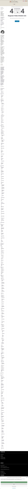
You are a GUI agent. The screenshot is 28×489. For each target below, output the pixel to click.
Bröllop (2, 296)
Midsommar (2, 115)
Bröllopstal (3, 301)
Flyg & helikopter (3, 428)
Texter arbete (2, 220)
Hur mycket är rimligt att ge (2, 228)
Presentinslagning (2, 238)
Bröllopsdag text (2, 174)
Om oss (2, 455)
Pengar (2, 391)
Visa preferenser (14, 486)
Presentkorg (2, 410)
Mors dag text (2, 211)
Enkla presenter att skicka (2, 378)
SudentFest (3, 333)
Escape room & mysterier (3, 425)
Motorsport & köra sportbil (3, 437)
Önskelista (2, 270)
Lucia (2, 114)
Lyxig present (2, 389)
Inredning (2, 131)
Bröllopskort (2, 176)
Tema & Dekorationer (3, 290)
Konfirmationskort (2, 203)
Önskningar (2, 243)
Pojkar (1, 271)
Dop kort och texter (3, 316)
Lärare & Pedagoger (3, 343)
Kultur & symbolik (2, 231)
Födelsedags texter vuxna (3, 188)
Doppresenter (3, 319)
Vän (1, 263)
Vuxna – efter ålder (2, 264)
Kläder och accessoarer (2, 133)
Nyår (1, 117)
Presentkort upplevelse (3, 440)
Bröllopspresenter (3, 299)
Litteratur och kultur (2, 143)
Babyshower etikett (3, 280)
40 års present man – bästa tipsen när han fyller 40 (2, 83)
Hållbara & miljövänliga (2, 384)
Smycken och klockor (3, 135)
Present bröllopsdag (3, 313)
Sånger (2, 98)
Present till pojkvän (2, 20)
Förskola (2, 325)
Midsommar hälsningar (2, 209)
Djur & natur (3, 423)
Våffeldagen (2, 122)
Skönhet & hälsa (2, 151)
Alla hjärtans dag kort (2, 167)
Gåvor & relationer (2, 225)
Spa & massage (2, 445)
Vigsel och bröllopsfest (3, 306)
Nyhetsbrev (2, 454)
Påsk (1, 118)
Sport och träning (2, 156)
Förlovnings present (3, 349)
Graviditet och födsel (2, 353)
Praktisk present (2, 395)
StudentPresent (3, 331)
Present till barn (2, 23)
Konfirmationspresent (3, 357)
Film (1, 129)
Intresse (1, 125)
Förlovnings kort (2, 200)
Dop (1, 315)
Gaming (2, 130)
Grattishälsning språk (3, 193)
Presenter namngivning (3, 363)
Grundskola (3, 326)
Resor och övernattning (3, 443)
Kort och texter (2, 165)
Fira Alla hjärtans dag (3, 103)
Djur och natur (2, 126)
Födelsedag (2, 346)
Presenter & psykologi (2, 233)
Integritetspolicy (3, 458)
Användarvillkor (3, 457)
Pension (2, 366)
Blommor (2, 376)
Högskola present (3, 340)
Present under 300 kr (2, 24)
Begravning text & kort (2, 171)
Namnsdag (2, 365)
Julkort (2, 202)
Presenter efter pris (2, 400)
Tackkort (2, 219)
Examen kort (2, 178)
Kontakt (2, 456)
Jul (1, 110)
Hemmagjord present (2, 387)
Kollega (2, 251)
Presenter (3, 105)
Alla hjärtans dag (2, 101)
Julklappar (3, 112)
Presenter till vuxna (2, 244)
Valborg (2, 124)
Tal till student (3, 335)
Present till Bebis (2, 273)
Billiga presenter (3, 402)
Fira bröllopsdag (3, 310)
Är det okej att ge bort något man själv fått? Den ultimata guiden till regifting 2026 (2, 68)
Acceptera (14, 482)
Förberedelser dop (3, 322)
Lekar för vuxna (2, 96)
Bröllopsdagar (2, 308)
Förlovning (2, 348)
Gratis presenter (3, 405)
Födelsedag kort (2, 183)
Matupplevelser (3, 434)
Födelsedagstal (2, 197)
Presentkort (2, 412)
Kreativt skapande (2, 138)
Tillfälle (1, 275)
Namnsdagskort (2, 213)
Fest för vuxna (2, 93)
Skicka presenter (2, 241)
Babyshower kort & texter (3, 282)
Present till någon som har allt (2, 17)
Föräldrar (2, 250)
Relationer (3, 195)
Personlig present (2, 393)
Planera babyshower (3, 285)
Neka (14, 484)
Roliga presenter (2, 414)
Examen (2, 324)
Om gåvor (2, 224)
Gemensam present (2, 380)
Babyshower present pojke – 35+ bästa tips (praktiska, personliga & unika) (2, 73)
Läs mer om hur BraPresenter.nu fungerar (2, 61)
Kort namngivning (2, 206)
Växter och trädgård (2, 163)
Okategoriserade (2, 222)
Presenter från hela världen (2, 408)
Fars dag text (2, 180)
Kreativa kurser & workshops (3, 431)
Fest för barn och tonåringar (2, 89)
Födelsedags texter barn (3, 185)
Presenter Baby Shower (3, 288)
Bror (2, 255)
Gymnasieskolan (3, 328)
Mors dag (2, 116)
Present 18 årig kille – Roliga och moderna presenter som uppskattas (2, 77)
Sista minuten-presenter (2, 416)
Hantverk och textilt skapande (3, 141)
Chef (1, 246)
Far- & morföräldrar (2, 248)
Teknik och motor (2, 159)
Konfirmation (2, 355)
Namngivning (2, 361)
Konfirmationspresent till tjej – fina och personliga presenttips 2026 (2, 80)
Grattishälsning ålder (3, 190)
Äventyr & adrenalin (3, 421)
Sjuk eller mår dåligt (2, 370)
